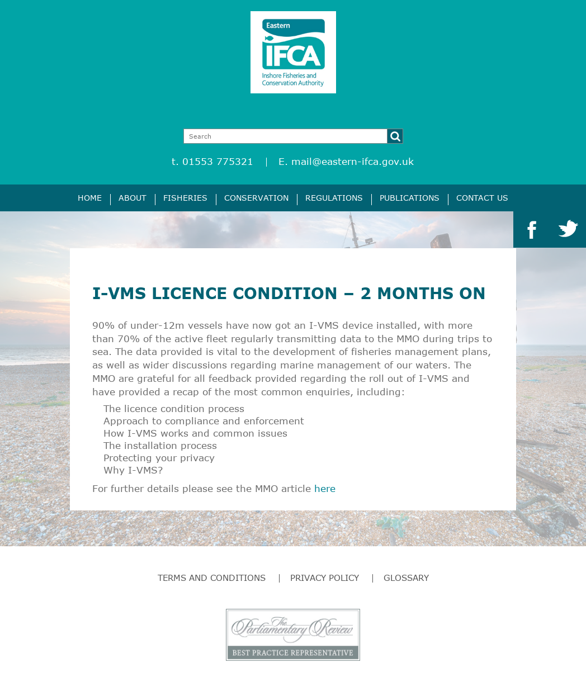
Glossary (406, 578)
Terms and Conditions (212, 578)
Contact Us (482, 197)
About (132, 197)
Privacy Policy (324, 578)
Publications (410, 197)
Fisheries (185, 197)
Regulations (334, 197)
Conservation (256, 197)
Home (90, 197)
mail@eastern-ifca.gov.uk (352, 161)
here (324, 488)
